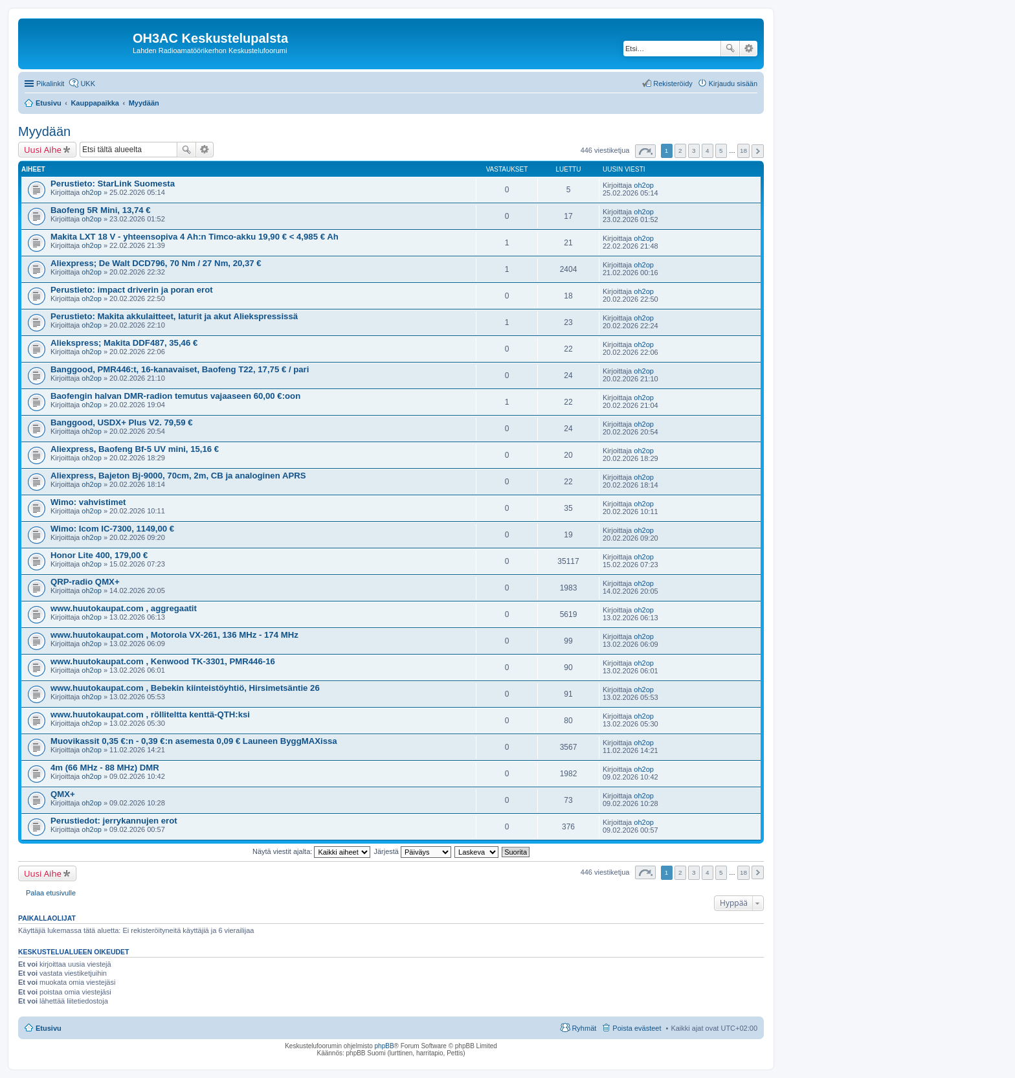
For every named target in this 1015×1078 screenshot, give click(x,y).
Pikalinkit (50, 83)
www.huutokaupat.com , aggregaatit (123, 608)
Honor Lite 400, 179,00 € (99, 555)
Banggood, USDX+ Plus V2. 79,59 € (121, 422)
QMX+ (62, 794)
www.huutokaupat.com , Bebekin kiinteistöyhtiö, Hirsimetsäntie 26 (185, 688)
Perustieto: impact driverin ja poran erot (131, 290)
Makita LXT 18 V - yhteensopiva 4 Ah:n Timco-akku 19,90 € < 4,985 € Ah (194, 236)
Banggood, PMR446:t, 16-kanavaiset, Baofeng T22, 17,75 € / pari (179, 369)
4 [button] (707, 150)
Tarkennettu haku (748, 48)
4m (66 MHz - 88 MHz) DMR (104, 767)
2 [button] (680, 150)
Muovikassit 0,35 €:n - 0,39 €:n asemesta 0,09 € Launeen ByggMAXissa (193, 741)
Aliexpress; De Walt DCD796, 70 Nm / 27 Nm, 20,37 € (156, 263)
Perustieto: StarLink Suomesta (112, 183)
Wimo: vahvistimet (88, 502)
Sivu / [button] (645, 151)
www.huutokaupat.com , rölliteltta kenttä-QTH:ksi (150, 714)
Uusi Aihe (42, 149)
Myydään (44, 131)
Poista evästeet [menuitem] (636, 1028)
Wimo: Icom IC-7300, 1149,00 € (112, 528)
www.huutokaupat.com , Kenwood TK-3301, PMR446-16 (162, 661)
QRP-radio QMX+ (85, 582)
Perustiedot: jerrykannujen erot (113, 820)
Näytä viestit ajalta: (311, 851)
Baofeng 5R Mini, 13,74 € (100, 210)
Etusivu (48, 1028)
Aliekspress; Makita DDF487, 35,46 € (123, 343)
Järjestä (412, 851)
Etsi (730, 48)
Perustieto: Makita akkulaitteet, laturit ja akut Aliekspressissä (174, 316)
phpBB (384, 1046)
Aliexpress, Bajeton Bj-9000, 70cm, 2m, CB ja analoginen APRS (178, 475)
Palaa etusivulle (51, 893)
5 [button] (721, 150)
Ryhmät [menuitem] (584, 1028)
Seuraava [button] (758, 151)
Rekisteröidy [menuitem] (673, 83)
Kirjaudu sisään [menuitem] (733, 83)
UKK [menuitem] (87, 83)
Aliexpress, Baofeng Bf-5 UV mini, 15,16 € (134, 449)
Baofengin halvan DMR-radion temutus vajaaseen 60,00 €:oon (175, 396)
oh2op (92, 192)
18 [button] (743, 150)
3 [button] (694, 150)
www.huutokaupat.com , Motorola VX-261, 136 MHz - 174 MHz (174, 635)
